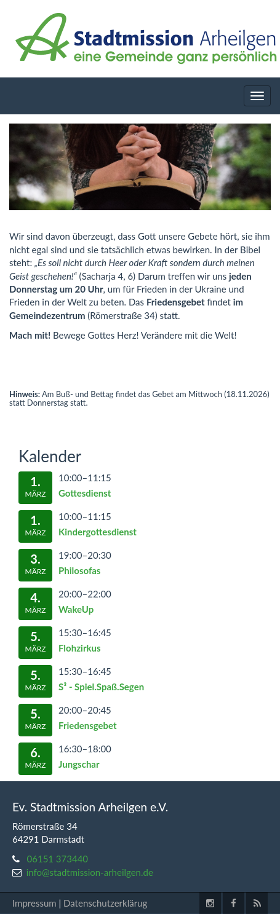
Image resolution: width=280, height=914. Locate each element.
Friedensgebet (87, 725)
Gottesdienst (84, 492)
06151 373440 (58, 858)
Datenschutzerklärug (105, 902)
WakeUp (76, 609)
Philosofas (79, 570)
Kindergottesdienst (97, 531)
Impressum (34, 902)
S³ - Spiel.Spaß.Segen (101, 686)
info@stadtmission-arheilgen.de (89, 872)
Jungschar (79, 764)
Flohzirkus (79, 647)
